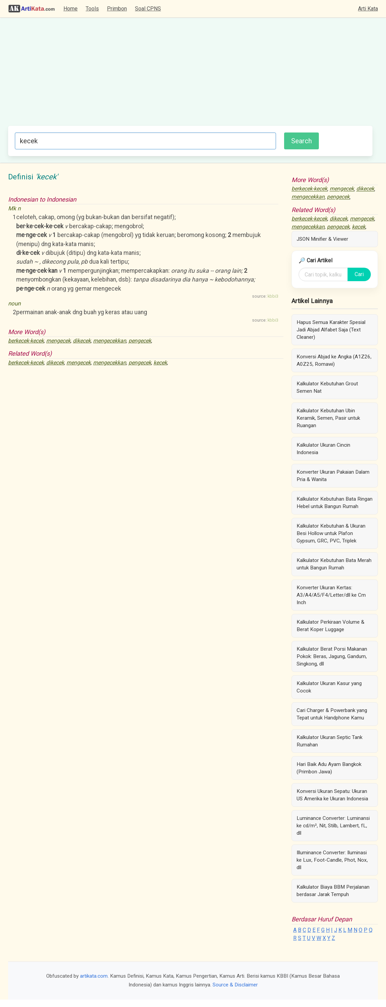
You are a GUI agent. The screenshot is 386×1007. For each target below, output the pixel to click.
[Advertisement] (190, 75)
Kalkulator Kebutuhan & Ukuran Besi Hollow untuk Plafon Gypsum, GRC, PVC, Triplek (331, 533)
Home (70, 8)
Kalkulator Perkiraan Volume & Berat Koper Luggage (330, 625)
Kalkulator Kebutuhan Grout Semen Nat (327, 387)
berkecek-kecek (26, 340)
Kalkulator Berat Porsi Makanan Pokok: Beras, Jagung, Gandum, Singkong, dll (332, 656)
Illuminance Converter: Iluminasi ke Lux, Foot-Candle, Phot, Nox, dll (332, 860)
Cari (359, 274)
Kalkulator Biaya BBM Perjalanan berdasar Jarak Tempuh (333, 890)
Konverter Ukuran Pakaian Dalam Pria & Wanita (333, 475)
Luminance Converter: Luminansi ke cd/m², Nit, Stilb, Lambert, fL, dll (333, 825)
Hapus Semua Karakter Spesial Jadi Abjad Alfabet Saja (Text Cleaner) (331, 329)
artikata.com (94, 976)
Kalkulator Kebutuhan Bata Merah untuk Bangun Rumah (334, 564)
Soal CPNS (148, 8)
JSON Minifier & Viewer (322, 239)
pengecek (140, 340)
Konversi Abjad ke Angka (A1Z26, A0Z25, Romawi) (334, 360)
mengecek (58, 340)
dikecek (82, 340)
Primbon (117, 8)
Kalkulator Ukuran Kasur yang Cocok (329, 687)
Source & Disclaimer (235, 985)
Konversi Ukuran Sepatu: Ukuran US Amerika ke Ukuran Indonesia (332, 795)
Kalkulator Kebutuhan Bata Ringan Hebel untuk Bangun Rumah (335, 502)
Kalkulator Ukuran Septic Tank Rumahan (329, 741)
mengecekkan (109, 340)
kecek (160, 362)
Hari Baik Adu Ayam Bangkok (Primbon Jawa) (329, 768)
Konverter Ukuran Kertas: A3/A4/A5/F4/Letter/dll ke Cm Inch (331, 595)
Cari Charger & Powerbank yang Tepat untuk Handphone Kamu (332, 714)
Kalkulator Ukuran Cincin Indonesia (323, 448)
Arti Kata (368, 8)
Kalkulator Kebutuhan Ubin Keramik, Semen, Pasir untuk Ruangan (328, 418)
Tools (92, 8)
